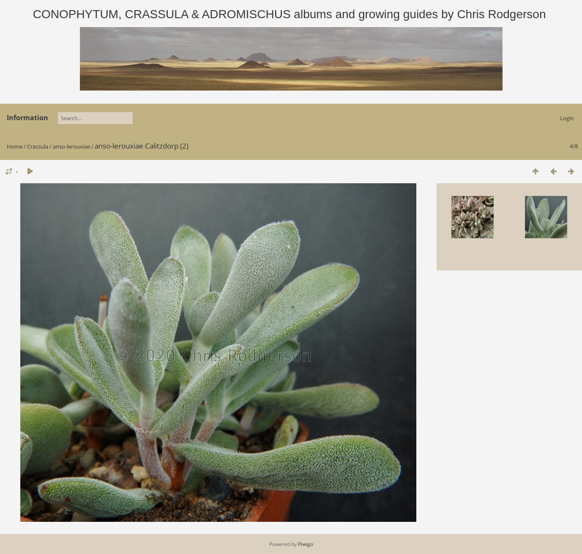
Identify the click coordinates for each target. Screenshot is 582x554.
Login (567, 118)
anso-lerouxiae (71, 146)
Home (14, 146)
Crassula (37, 146)
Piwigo (305, 544)
